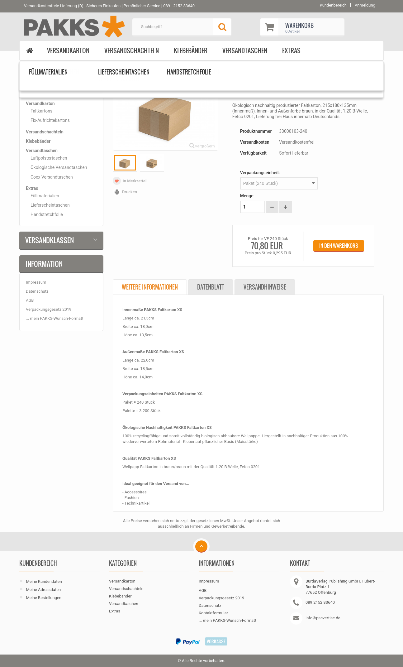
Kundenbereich (38, 563)
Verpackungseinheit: (260, 172)
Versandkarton (68, 50)
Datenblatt (210, 287)
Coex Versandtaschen (52, 177)
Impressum (36, 282)
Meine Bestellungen (43, 597)
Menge (247, 195)
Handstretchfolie (47, 214)
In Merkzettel (134, 181)
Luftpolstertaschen (49, 158)
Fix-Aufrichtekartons (50, 120)
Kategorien (41, 84)
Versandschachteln (131, 50)
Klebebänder (190, 50)
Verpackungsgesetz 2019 (48, 309)
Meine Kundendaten (44, 581)
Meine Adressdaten (43, 589)
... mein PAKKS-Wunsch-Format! (54, 318)
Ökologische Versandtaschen (59, 167)
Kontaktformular (213, 613)
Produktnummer (256, 131)
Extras (291, 50)
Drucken (129, 192)
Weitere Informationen (150, 287)
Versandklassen (49, 240)
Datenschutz (37, 291)
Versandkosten (254, 142)
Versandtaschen (244, 50)
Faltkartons (41, 110)
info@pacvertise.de (323, 618)
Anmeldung (365, 5)
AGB (30, 300)
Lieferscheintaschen (50, 205)
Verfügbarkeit (253, 153)
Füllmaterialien (45, 195)
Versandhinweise (265, 287)
